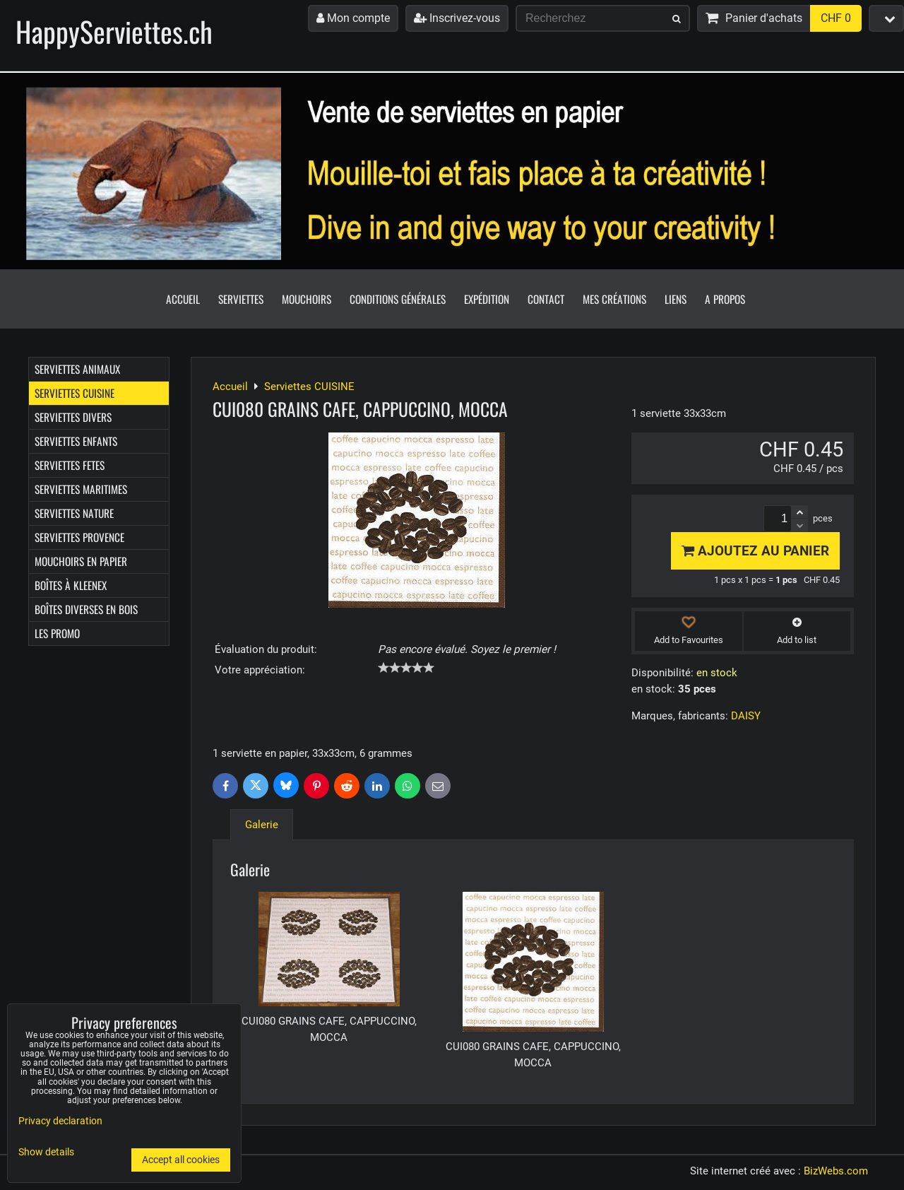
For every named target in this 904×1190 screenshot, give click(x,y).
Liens (675, 299)
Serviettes (240, 299)
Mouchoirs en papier (81, 561)
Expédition (486, 299)
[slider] (406, 667)
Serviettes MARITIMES (81, 489)
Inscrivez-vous (457, 18)
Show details (46, 1152)
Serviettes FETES (70, 465)
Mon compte (353, 18)
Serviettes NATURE (74, 513)
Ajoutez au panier (755, 551)
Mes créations (614, 299)
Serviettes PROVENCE (79, 537)
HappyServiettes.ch (114, 31)
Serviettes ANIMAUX (77, 369)
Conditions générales (398, 299)
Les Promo (57, 633)
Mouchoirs (306, 299)
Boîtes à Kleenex (71, 585)
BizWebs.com (836, 1171)
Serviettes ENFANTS (76, 441)
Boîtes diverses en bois (86, 609)
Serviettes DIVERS (73, 417)
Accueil (183, 299)
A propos (725, 299)
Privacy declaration (60, 1121)
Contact (546, 299)
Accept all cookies (181, 1160)
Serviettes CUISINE (74, 393)
